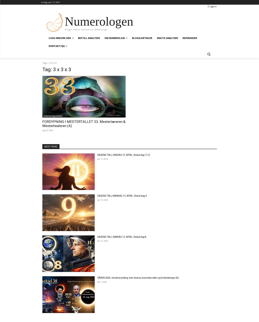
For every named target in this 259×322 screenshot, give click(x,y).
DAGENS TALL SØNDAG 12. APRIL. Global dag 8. (122, 237)
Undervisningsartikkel (52, 116)
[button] (209, 54)
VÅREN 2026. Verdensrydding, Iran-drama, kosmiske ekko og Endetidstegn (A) (138, 277)
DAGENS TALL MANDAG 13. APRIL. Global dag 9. (122, 195)
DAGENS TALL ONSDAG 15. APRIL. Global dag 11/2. (123, 155)
